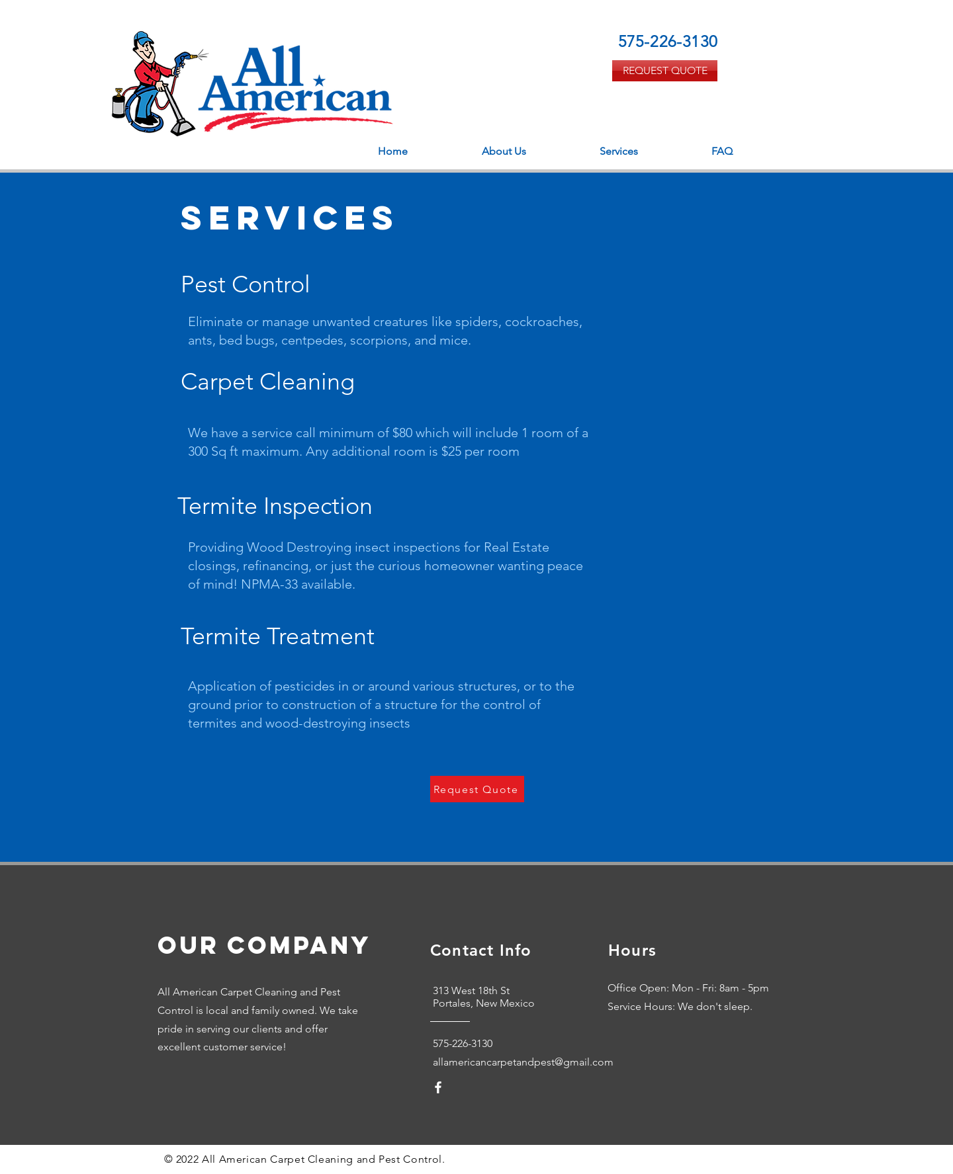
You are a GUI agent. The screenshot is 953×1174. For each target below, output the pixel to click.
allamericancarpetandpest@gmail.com (523, 1062)
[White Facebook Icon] (438, 1087)
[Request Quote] (477, 789)
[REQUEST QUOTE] (664, 70)
